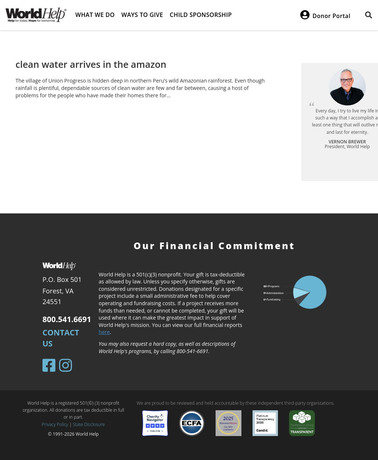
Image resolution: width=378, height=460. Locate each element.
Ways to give (142, 15)
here (104, 331)
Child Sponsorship (201, 15)
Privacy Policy (55, 424)
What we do (95, 15)
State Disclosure (89, 424)
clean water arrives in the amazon (91, 64)
